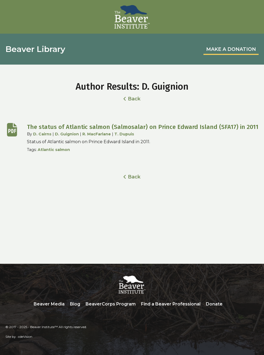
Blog (75, 304)
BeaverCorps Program (111, 304)
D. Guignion (67, 134)
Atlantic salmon (54, 149)
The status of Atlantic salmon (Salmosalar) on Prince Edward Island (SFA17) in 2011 (142, 127)
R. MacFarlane (96, 134)
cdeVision (25, 337)
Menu (255, 10)
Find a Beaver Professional (170, 304)
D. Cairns (42, 134)
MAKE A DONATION (231, 49)
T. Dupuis (124, 134)
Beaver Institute (132, 16)
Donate (214, 304)
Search (229, 304)
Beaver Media (49, 304)
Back (134, 99)
